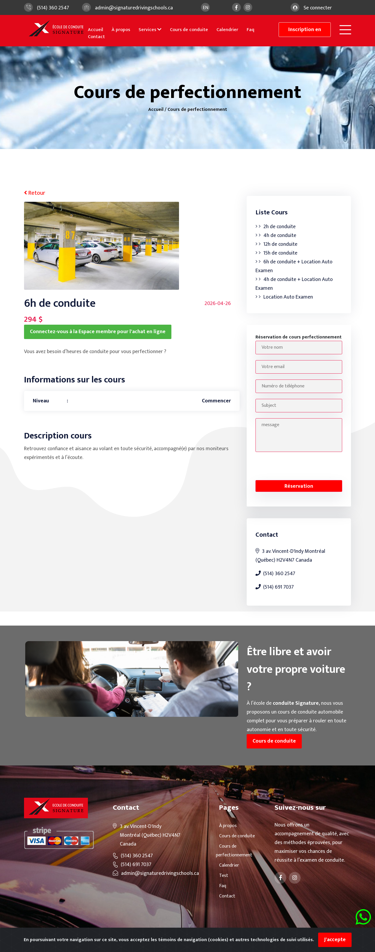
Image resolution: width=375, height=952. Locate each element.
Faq (250, 29)
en (205, 8)
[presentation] (300, 465)
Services (150, 29)
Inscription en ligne (304, 31)
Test (222, 876)
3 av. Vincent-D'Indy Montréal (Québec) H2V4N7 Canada (290, 556)
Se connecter (318, 8)
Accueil (95, 29)
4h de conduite (275, 235)
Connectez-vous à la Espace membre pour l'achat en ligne (98, 331)
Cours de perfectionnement (197, 110)
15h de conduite (276, 253)
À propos (121, 29)
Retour (34, 193)
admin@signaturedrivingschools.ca (134, 8)
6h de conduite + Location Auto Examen (294, 266)
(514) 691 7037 (274, 587)
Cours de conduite (189, 29)
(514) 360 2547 (53, 8)
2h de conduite (275, 226)
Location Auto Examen (284, 297)
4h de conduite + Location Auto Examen (294, 284)
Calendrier (227, 29)
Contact (96, 36)
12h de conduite (276, 244)
